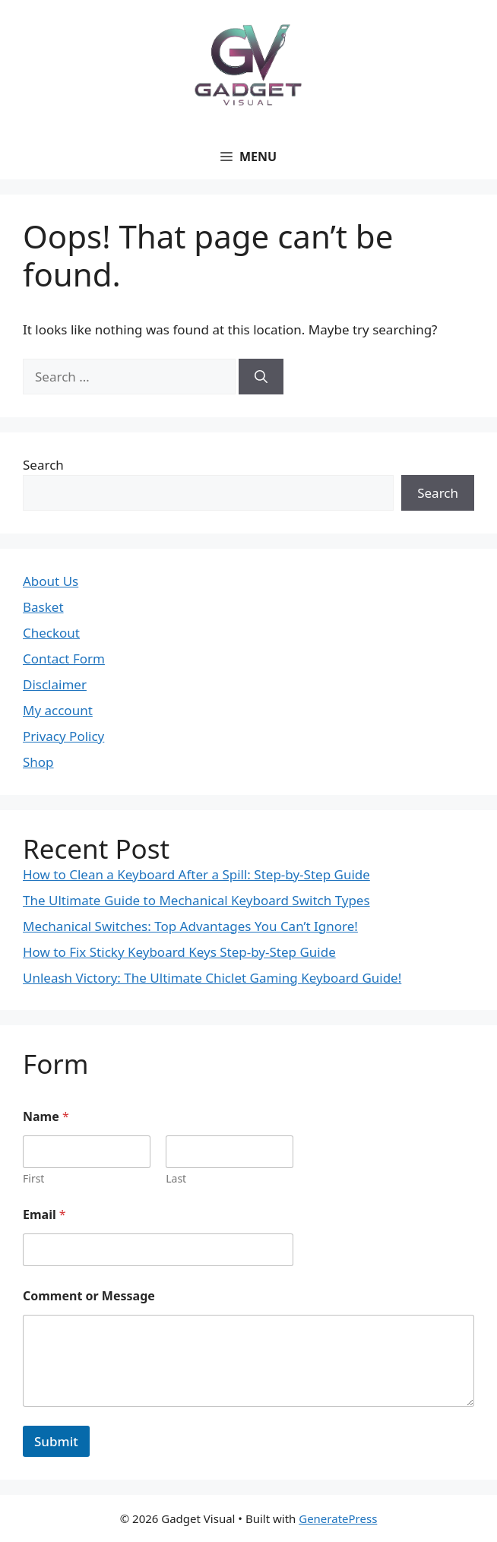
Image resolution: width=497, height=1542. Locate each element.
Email (44, 1215)
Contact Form (64, 658)
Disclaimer (55, 684)
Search (43, 464)
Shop (38, 762)
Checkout (51, 632)
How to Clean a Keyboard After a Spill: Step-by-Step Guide (196, 874)
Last (176, 1178)
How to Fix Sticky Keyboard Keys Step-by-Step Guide (179, 952)
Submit (56, 1441)
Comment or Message (89, 1296)
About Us (50, 581)
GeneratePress (338, 1518)
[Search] (261, 377)
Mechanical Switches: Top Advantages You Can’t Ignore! (190, 926)
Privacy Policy (63, 736)
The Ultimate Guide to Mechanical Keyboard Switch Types (196, 900)
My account (58, 710)
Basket (43, 607)
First (33, 1178)
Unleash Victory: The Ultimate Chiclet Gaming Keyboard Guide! (212, 977)
